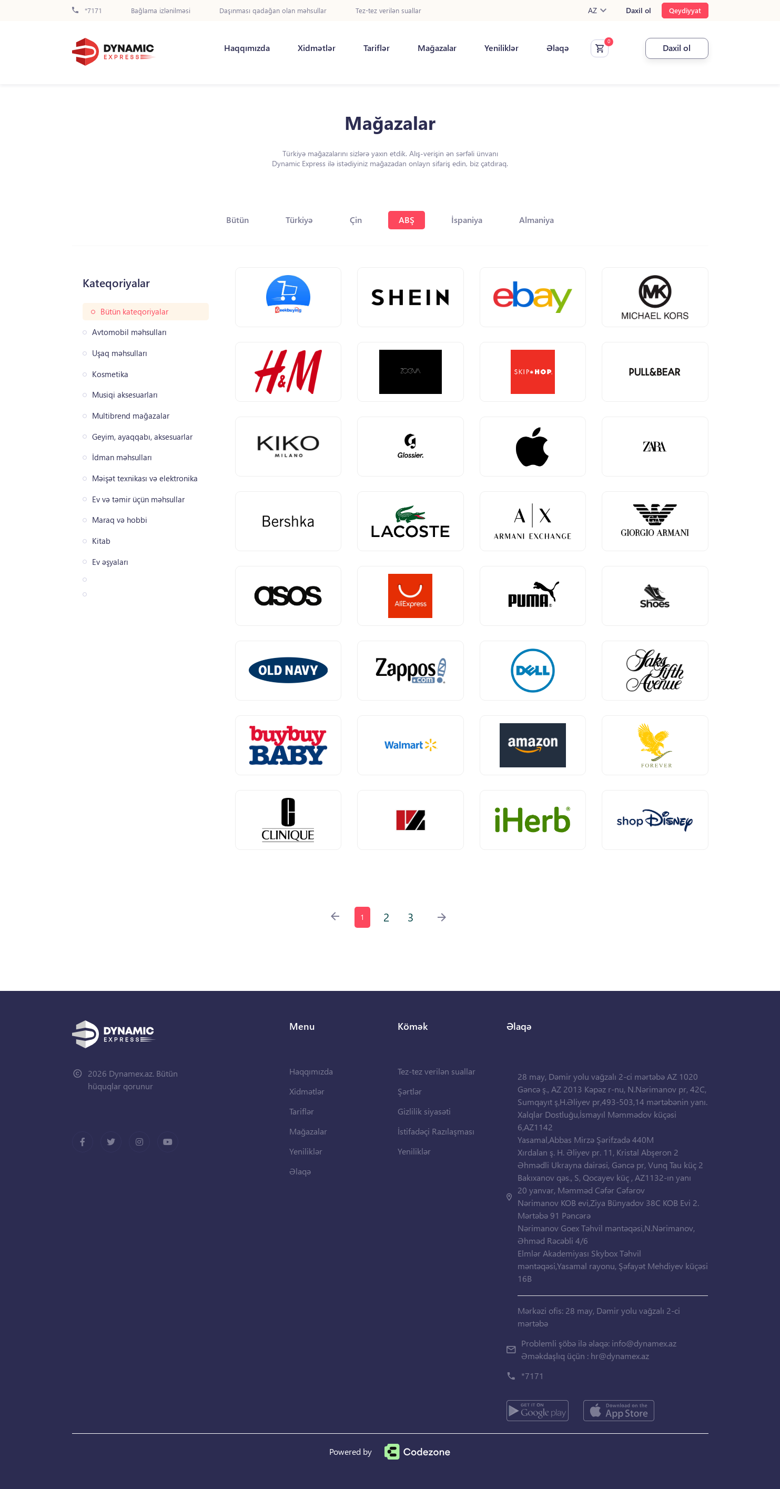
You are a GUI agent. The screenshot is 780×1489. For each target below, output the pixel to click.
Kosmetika (110, 374)
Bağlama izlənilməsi (160, 11)
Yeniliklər (501, 48)
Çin (356, 219)
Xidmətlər (317, 48)
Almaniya (536, 219)
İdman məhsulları (122, 457)
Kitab (101, 541)
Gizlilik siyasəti (424, 1111)
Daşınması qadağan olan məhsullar (273, 11)
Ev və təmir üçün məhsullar (138, 499)
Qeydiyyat (685, 10)
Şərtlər (410, 1091)
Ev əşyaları (110, 562)
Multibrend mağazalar (130, 416)
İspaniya (466, 219)
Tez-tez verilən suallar (388, 11)
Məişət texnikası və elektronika (145, 478)
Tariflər (376, 48)
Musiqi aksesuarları (125, 395)
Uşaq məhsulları (119, 353)
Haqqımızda (247, 48)
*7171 (87, 11)
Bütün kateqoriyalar (134, 312)
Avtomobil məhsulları (129, 332)
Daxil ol (638, 10)
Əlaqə (557, 48)
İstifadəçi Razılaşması (436, 1131)
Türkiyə (299, 219)
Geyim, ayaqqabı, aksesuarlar (142, 437)
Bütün (237, 219)
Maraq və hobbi (119, 520)
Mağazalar (437, 48)
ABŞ (406, 219)
